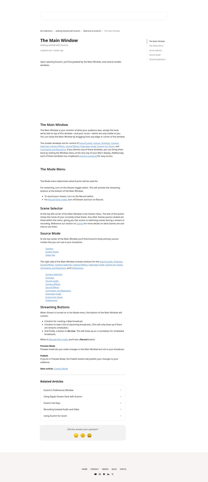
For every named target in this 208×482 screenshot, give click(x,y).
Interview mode (88, 146)
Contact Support (137, 4)
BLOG (114, 469)
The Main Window (157, 41)
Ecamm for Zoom (105, 146)
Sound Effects (72, 146)
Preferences (77, 268)
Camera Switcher (63, 264)
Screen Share (52, 251)
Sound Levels (85, 143)
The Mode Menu (156, 45)
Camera (49, 248)
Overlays (105, 143)
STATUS (123, 469)
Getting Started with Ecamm (68, 31)
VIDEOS (105, 469)
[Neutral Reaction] (82, 435)
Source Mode (155, 55)
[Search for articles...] (104, 16)
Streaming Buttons (157, 59)
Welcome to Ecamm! (92, 31)
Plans (150, 4)
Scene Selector (155, 50)
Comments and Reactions (53, 268)
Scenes (96, 143)
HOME (84, 469)
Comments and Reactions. (53, 149)
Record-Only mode (57, 199)
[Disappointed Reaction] (76, 435)
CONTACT (94, 469)
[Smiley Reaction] (89, 435)
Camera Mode (61, 368)
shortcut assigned (88, 156)
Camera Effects (57, 146)
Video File (50, 255)
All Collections (46, 31)
